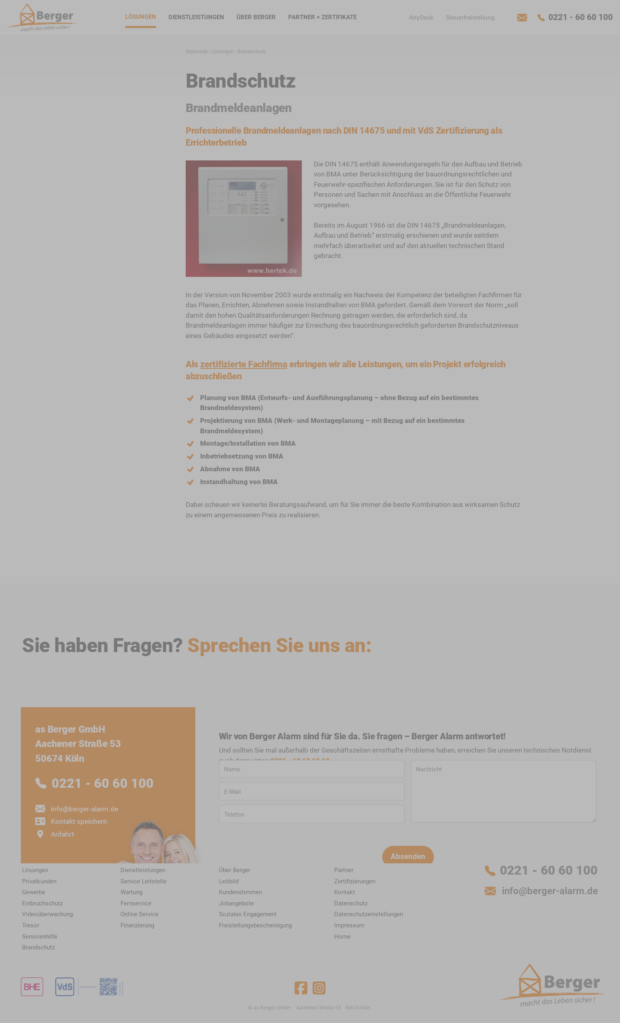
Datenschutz (530, 550)
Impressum (564, 550)
